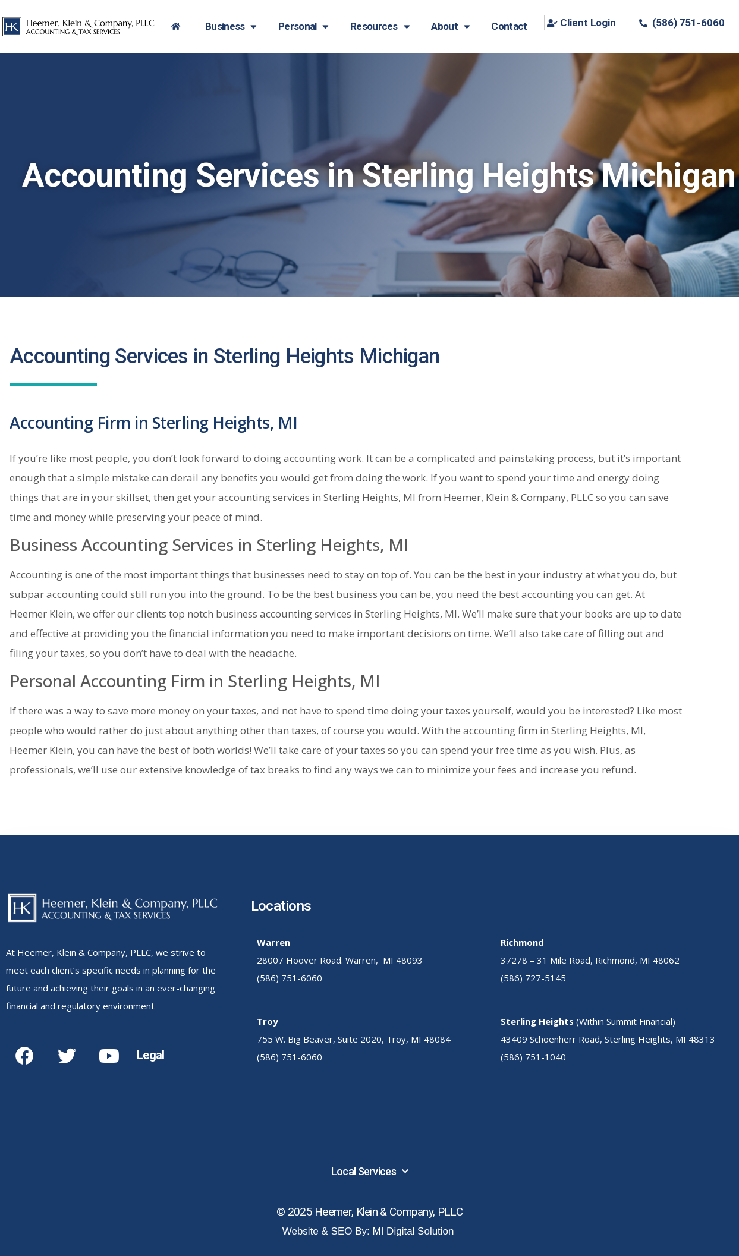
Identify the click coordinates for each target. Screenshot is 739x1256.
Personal (303, 26)
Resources (380, 26)
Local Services (369, 1172)
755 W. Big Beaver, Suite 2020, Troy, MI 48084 (354, 1039)
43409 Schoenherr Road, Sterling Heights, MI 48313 (608, 1039)
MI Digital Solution (413, 1231)
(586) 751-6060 (289, 978)
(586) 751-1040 (533, 1057)
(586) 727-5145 (533, 978)
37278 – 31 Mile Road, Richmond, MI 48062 (590, 960)
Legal (151, 1055)
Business (231, 26)
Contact (509, 26)
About (450, 26)
